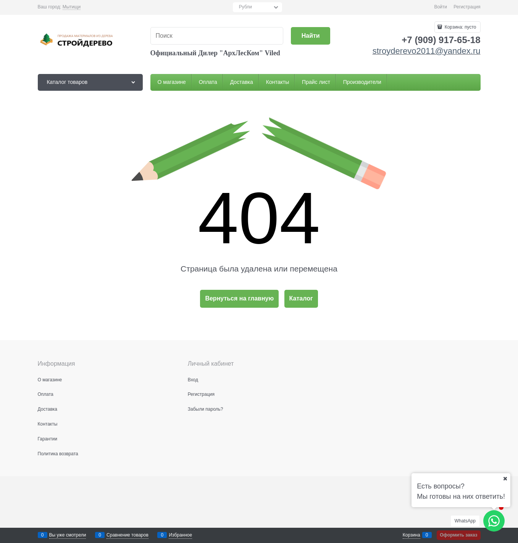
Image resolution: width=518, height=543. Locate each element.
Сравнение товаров (127, 535)
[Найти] (310, 36)
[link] (72, 7)
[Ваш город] (505, 478)
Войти (440, 7)
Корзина (411, 535)
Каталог (301, 298)
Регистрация (466, 7)
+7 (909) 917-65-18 (441, 40)
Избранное (180, 535)
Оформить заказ (458, 535)
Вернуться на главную (239, 298)
